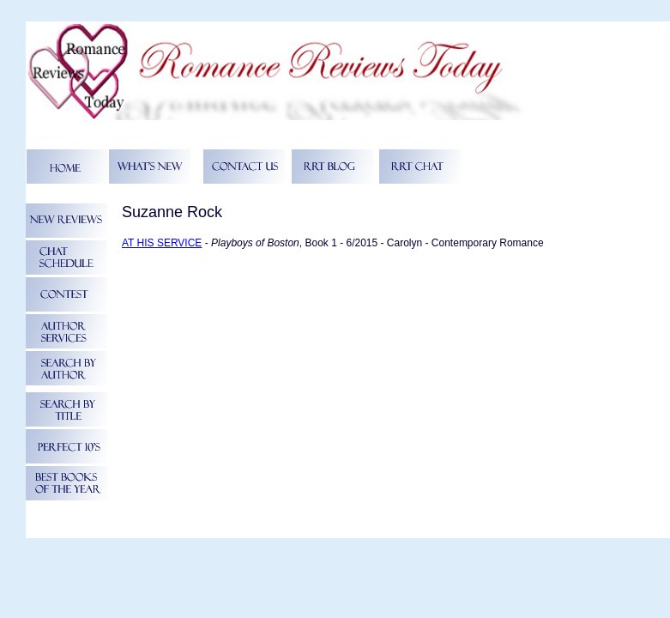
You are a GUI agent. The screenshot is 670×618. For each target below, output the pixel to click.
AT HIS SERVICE (162, 243)
